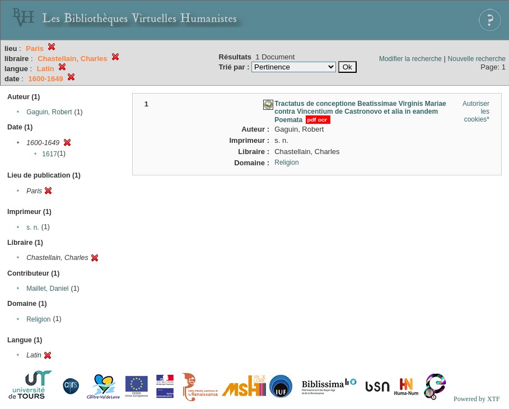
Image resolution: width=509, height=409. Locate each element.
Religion (38, 319)
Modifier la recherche (410, 59)
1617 (49, 154)
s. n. (32, 227)
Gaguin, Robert (49, 112)
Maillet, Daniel (47, 288)
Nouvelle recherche (477, 59)
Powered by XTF (477, 399)
